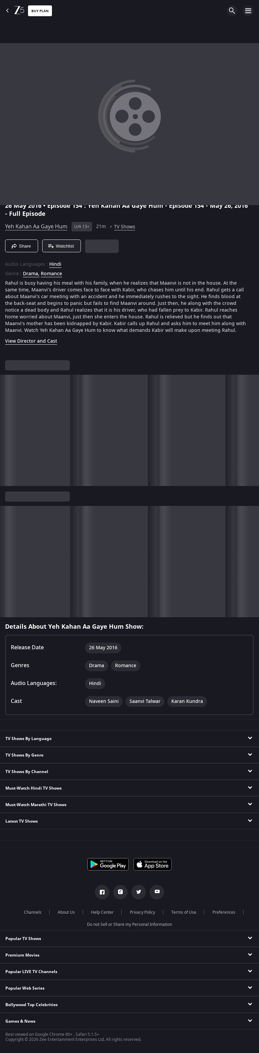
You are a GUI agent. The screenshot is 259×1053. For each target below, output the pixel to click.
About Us (66, 912)
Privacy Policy (142, 912)
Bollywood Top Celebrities (31, 1005)
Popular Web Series (25, 988)
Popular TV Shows (23, 939)
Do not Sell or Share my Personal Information (129, 924)
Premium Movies (22, 955)
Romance (51, 274)
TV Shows (124, 226)
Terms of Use (183, 912)
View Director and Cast (31, 341)
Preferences (223, 912)
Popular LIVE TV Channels (31, 972)
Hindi (55, 264)
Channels (32, 912)
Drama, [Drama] (31, 274)
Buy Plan (40, 10)
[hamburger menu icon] (248, 10)
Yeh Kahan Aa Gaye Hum (36, 227)
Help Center (102, 912)
